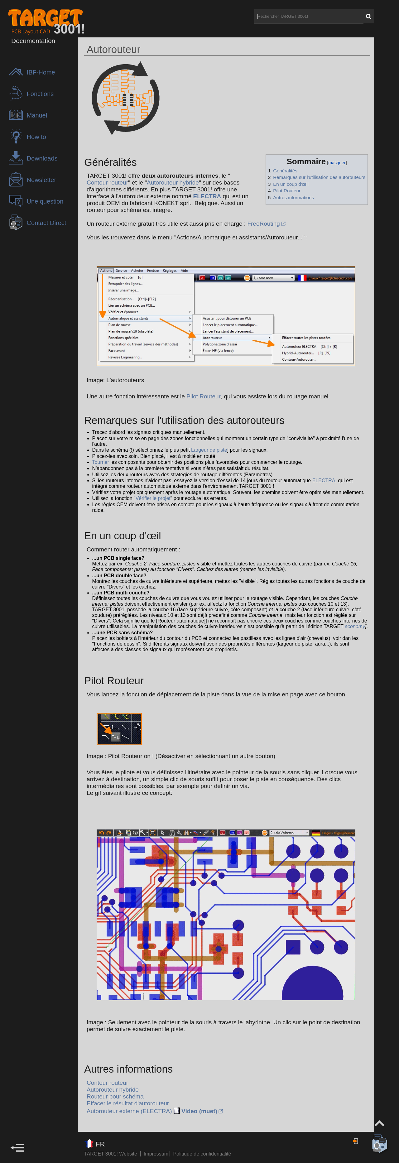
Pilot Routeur (203, 396)
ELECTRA (207, 196)
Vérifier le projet (153, 498)
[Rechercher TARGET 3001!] (308, 16)
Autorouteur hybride (173, 182)
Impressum (157, 1153)
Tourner (100, 462)
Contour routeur (107, 182)
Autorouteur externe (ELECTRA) (129, 1111)
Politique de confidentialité (202, 1153)
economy (355, 626)
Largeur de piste (209, 450)
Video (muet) (199, 1111)
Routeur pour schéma (115, 1096)
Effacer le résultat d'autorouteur (128, 1103)
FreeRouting (263, 223)
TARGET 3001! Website (110, 1153)
